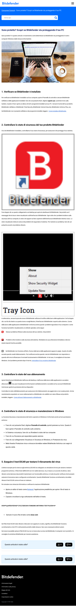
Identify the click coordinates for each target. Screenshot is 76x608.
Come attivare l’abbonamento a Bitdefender (27, 397)
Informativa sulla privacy (9, 586)
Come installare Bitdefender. (57, 111)
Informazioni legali (7, 583)
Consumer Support (8, 10)
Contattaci (4, 593)
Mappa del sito (6, 590)
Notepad (30, 489)
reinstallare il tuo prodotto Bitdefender (44, 360)
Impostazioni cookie (7, 597)
